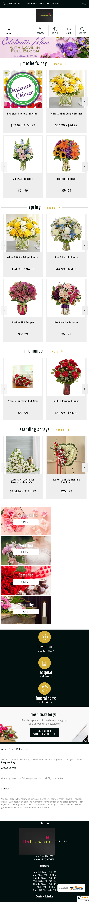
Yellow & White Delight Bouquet (66, 113)
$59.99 (23, 413)
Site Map (59, 900)
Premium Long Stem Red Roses (23, 401)
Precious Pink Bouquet (23, 322)
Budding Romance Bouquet (66, 401)
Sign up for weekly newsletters (44, 673)
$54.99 (66, 190)
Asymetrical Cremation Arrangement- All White (23, 481)
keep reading (8, 702)
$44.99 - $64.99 (66, 269)
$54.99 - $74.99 (66, 413)
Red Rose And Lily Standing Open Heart (66, 481)
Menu (8, 33)
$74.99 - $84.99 (23, 269)
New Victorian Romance (66, 322)
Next (85, 101)
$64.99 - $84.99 (66, 125)
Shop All (59, 63)
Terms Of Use (10, 900)
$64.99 (23, 190)
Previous (4, 101)
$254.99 (66, 491)
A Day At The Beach (23, 178)
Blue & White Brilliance (66, 257)
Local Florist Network (43, 900)
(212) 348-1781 (14, 3)
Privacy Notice (25, 900)
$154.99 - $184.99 (23, 491)
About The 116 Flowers (14, 689)
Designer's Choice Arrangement (23, 113)
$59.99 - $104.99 (23, 125)
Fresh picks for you (44, 659)
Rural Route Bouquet (66, 178)
